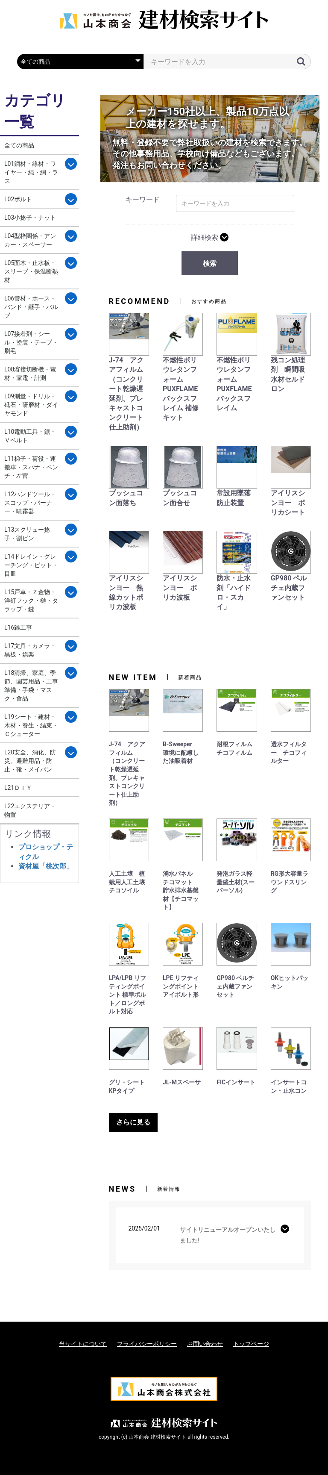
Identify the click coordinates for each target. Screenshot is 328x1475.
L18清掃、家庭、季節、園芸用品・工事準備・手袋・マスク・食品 (31, 685)
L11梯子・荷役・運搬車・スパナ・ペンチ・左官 (31, 467)
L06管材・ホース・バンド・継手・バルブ (31, 307)
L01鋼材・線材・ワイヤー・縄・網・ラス (31, 172)
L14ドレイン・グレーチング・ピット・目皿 (31, 565)
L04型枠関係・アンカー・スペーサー (30, 240)
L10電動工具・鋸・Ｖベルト (30, 436)
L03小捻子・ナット (30, 217)
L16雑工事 (18, 627)
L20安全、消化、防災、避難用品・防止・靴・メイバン (30, 761)
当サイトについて (83, 1343)
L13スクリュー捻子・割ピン (27, 534)
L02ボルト (18, 199)
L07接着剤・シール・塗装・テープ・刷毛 (31, 342)
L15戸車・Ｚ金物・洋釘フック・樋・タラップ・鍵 (31, 600)
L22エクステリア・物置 (30, 810)
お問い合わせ (205, 1343)
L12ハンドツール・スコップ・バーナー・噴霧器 (30, 503)
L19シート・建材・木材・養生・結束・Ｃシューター (31, 725)
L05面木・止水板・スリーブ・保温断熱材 (31, 271)
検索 (210, 263)
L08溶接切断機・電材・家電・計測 (30, 373)
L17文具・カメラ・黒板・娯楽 (30, 650)
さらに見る (133, 1122)
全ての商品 (19, 145)
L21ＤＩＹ (18, 787)
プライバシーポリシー (147, 1343)
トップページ (251, 1343)
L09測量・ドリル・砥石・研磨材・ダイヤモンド (31, 405)
